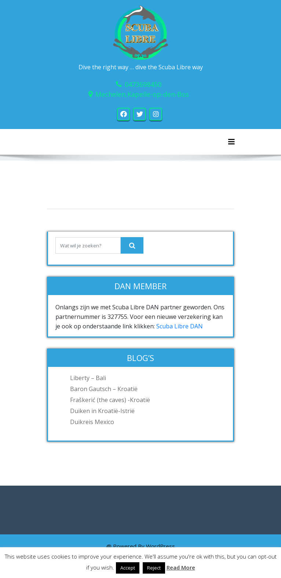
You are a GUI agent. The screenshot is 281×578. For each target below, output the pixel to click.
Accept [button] (127, 567)
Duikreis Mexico (92, 422)
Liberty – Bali (88, 378)
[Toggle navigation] (231, 141)
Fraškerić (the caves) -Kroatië (110, 400)
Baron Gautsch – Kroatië (104, 389)
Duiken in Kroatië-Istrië (102, 411)
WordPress (160, 546)
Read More (181, 567)
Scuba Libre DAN (179, 326)
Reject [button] (154, 567)
